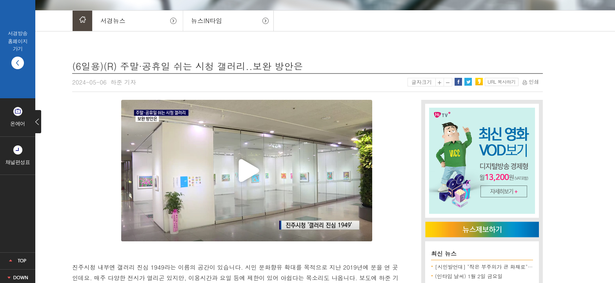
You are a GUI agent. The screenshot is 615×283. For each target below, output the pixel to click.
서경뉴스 (113, 20)
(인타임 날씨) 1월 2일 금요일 (468, 276)
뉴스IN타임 (206, 20)
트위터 (468, 82)
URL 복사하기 (501, 81)
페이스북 (458, 82)
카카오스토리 (479, 82)
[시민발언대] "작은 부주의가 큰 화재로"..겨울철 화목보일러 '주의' (512, 266)
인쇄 (530, 81)
